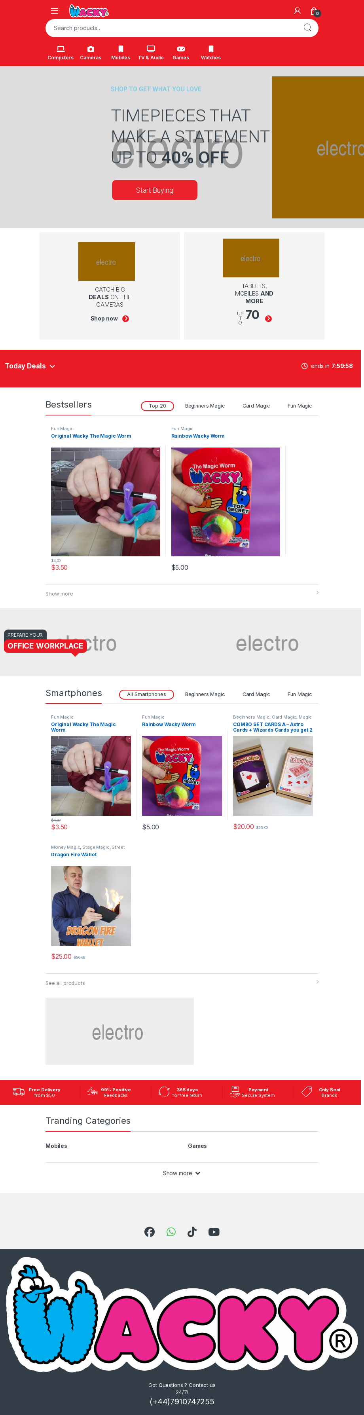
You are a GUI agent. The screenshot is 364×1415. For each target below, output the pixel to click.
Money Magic (65, 847)
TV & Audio (151, 53)
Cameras (90, 53)
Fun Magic (300, 406)
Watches (211, 53)
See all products (65, 983)
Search (307, 28)
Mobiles (120, 53)
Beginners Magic (205, 406)
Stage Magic (95, 847)
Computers (60, 53)
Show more (59, 593)
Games (181, 53)
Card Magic (257, 406)
